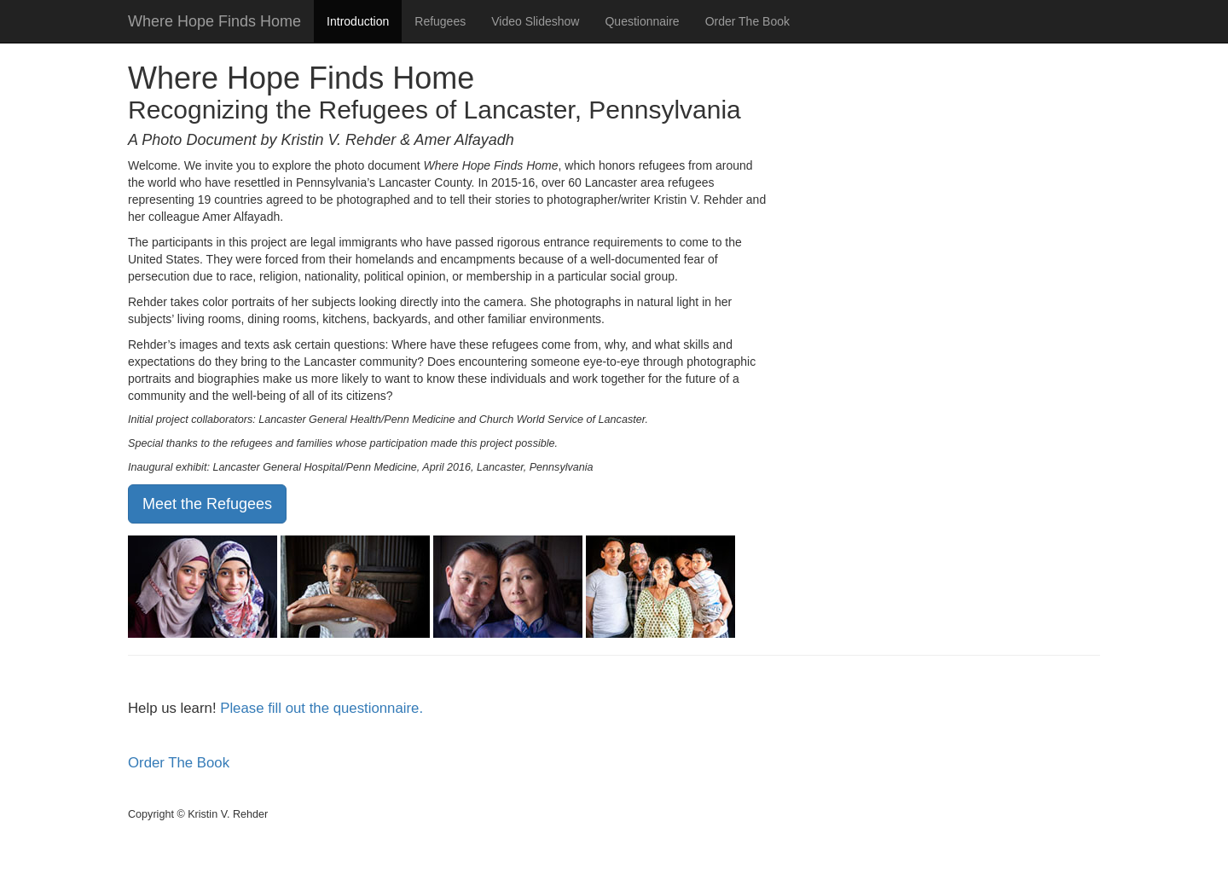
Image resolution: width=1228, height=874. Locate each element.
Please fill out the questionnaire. (321, 708)
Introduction (358, 21)
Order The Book (747, 21)
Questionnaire (642, 21)
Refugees (440, 21)
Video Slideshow (535, 21)
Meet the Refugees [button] (207, 503)
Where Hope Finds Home (214, 21)
